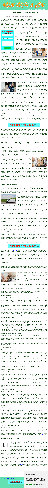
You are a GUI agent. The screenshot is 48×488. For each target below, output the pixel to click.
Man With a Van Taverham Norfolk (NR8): (12, 19)
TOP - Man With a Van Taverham (9, 467)
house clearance (37, 349)
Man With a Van (9, 478)
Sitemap (2, 478)
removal (24, 436)
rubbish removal (14, 411)
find (5, 427)
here (41, 434)
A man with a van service (21, 48)
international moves (28, 452)
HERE (21, 464)
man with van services (27, 434)
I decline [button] (32, 484)
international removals (18, 229)
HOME (29, 9)
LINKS (32, 9)
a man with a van (40, 220)
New (4, 478)
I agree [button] (28, 484)
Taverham (15, 250)
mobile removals (25, 453)
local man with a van (30, 401)
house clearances (41, 443)
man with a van (30, 117)
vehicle (19, 200)
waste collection (30, 457)
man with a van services (22, 454)
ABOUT (35, 9)
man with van (43, 85)
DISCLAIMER (44, 9)
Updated (14, 478)
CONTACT (39, 9)
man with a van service (12, 374)
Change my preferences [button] (39, 484)
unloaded (8, 210)
